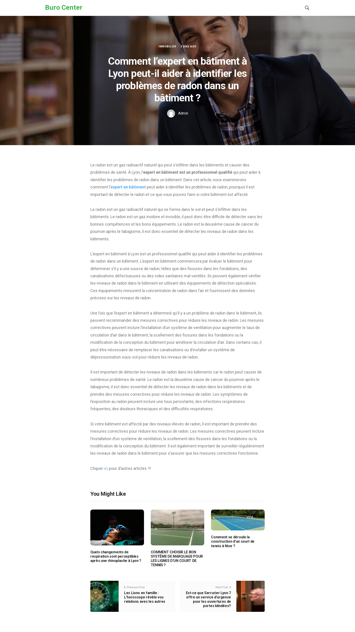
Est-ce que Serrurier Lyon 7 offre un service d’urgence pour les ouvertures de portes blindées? (208, 599)
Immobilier (167, 46)
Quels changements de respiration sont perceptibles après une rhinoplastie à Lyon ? (115, 556)
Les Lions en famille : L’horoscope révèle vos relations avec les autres (144, 597)
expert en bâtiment (128, 187)
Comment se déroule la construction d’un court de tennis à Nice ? (232, 541)
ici (106, 468)
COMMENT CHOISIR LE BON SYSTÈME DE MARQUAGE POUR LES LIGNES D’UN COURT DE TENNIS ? (177, 558)
